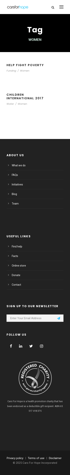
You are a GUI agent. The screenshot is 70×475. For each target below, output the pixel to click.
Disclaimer (55, 458)
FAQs (15, 174)
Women (24, 70)
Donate (16, 275)
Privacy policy (15, 458)
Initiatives (17, 184)
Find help (17, 246)
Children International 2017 (25, 96)
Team (15, 203)
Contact (16, 284)
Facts (15, 256)
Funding (11, 70)
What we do (19, 165)
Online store (19, 265)
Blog (14, 194)
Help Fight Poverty (25, 65)
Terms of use (36, 458)
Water (10, 104)
